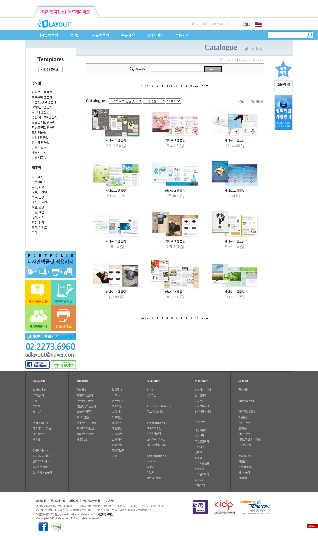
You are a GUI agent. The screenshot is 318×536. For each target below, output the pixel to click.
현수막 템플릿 (40, 142)
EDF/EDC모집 (154, 428)
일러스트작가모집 (156, 439)
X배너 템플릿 (40, 137)
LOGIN (194, 24)
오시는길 (37, 411)
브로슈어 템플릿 (42, 97)
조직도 (36, 406)
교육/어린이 (39, 192)
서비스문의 (244, 472)
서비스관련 (244, 434)
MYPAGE (217, 24)
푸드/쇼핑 (38, 187)
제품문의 (242, 461)
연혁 (35, 401)
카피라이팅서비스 (42, 456)
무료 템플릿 (100, 35)
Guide (150, 467)
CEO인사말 (38, 395)
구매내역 (199, 447)
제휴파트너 (38, 434)
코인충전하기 (202, 441)
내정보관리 (200, 430)
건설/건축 (38, 222)
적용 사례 (182, 35)
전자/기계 (38, 217)
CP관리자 (200, 485)
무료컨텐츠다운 (155, 411)
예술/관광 (38, 207)
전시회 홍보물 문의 (42, 472)
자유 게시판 (152, 461)
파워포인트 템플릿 (43, 127)
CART (230, 24)
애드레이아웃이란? (42, 428)
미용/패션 (38, 212)
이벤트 (150, 472)
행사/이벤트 (39, 227)
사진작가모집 (154, 433)
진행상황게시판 (203, 411)
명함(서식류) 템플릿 (44, 117)
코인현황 (199, 435)
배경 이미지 (39, 152)
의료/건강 (38, 197)
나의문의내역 (202, 474)
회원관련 (242, 417)
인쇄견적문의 (202, 406)
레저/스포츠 (39, 202)
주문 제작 (128, 35)
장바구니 (199, 452)
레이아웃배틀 (154, 478)
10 (196, 85)
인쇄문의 (199, 401)
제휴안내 (37, 439)
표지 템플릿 (39, 132)
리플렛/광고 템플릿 (44, 102)
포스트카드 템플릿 (43, 122)
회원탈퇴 (199, 480)
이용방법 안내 (246, 401)
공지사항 (243, 389)
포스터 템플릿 (40, 112)
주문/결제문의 (245, 467)
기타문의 (242, 478)
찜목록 (198, 458)
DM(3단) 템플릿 (42, 107)
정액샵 (75, 35)
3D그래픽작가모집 (156, 445)
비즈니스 (37, 177)
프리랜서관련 (245, 445)
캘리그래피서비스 (42, 461)
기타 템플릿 (39, 157)
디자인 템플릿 (48, 35)
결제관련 (242, 428)
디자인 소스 (39, 147)
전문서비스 (39, 182)
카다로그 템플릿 (42, 92)
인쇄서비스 (155, 35)
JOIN (205, 24)
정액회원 (199, 469)
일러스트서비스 (41, 467)
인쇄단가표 (200, 395)
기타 (34, 232)
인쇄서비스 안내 (203, 389)
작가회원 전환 (202, 463)
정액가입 (151, 395)
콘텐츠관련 (244, 423)
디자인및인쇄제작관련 (249, 439)
